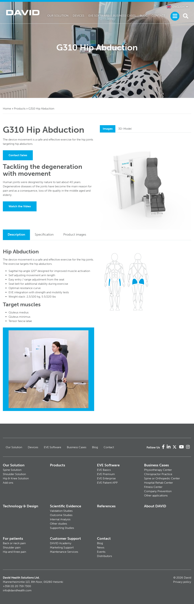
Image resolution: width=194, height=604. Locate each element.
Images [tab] (108, 128)
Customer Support (65, 538)
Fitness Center (153, 487)
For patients (13, 538)
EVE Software (98, 15)
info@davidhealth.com (17, 590)
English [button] (175, 6)
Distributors (104, 556)
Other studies (58, 523)
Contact (158, 15)
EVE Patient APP (107, 482)
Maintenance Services (64, 551)
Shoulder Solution (14, 474)
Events (101, 551)
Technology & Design (20, 506)
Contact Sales (18, 155)
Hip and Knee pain (14, 551)
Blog (143, 15)
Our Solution (57, 15)
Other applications (156, 495)
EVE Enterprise (106, 478)
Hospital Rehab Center (158, 482)
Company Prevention (158, 491)
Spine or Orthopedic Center (162, 478)
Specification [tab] (44, 234)
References (106, 506)
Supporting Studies (62, 528)
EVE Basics (104, 470)
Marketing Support (62, 547)
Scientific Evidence (65, 506)
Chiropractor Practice (158, 474)
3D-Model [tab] (125, 128)
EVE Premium (106, 474)
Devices (78, 15)
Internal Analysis (60, 519)
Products (19, 108)
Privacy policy (182, 582)
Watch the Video (20, 206)
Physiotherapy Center (158, 470)
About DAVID (155, 506)
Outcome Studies (61, 515)
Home (7, 108)
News (100, 547)
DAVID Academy (60, 543)
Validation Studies (61, 510)
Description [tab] (16, 234)
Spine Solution (12, 470)
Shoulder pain (12, 547)
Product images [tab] (74, 234)
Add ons (8, 482)
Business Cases (124, 15)
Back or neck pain (14, 543)
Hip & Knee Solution (16, 478)
